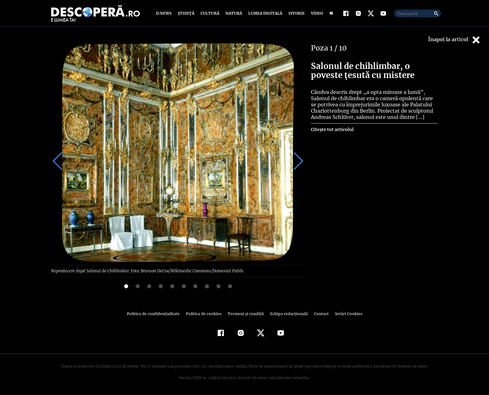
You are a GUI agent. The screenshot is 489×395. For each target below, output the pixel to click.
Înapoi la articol (455, 39)
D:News (164, 13)
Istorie (295, 13)
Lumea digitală (264, 13)
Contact (319, 313)
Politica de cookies (204, 313)
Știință (186, 13)
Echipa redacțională (287, 313)
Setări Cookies (345, 313)
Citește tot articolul (332, 129)
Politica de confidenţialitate (156, 313)
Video (316, 13)
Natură (233, 13)
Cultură (210, 13)
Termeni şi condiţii (244, 313)
